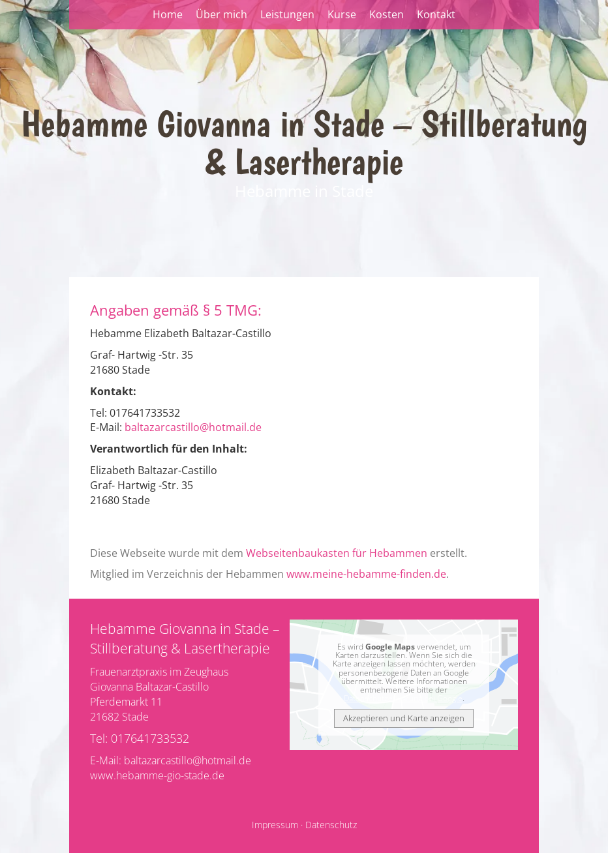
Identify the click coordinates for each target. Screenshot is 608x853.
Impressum (275, 824)
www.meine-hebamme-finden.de (366, 574)
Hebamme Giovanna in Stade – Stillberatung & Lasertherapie (304, 142)
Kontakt (436, 14)
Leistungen (287, 14)
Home (168, 14)
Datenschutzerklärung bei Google (403, 698)
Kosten (386, 14)
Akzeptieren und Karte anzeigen (403, 718)
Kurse (341, 14)
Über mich (221, 14)
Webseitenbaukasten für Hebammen (336, 553)
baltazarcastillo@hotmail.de (193, 427)
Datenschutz (331, 824)
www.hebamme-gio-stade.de (157, 775)
